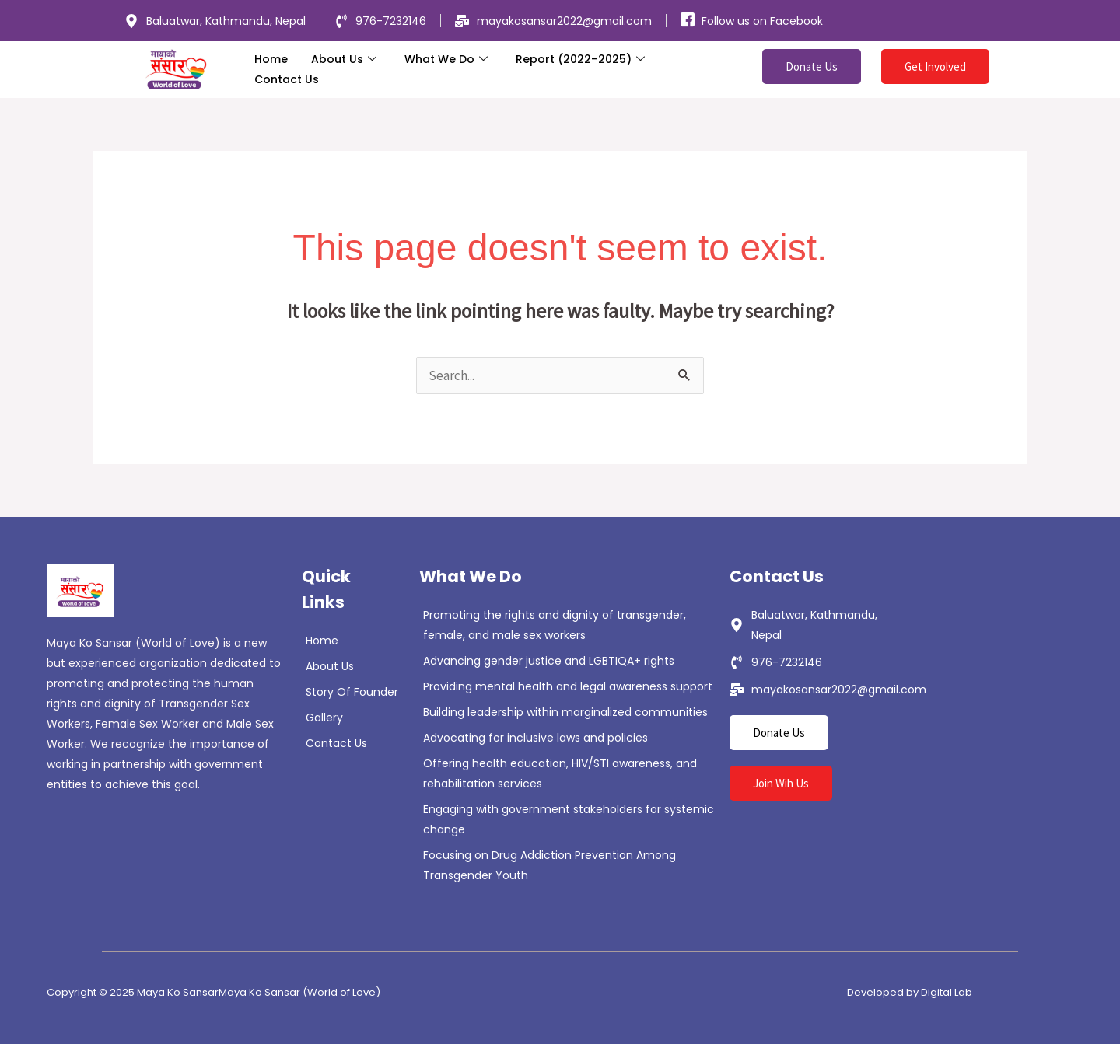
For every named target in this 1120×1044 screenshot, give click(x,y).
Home (271, 59)
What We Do (446, 59)
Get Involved (935, 66)
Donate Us (812, 66)
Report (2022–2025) (580, 59)
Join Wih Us (781, 783)
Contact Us (286, 79)
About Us (343, 59)
